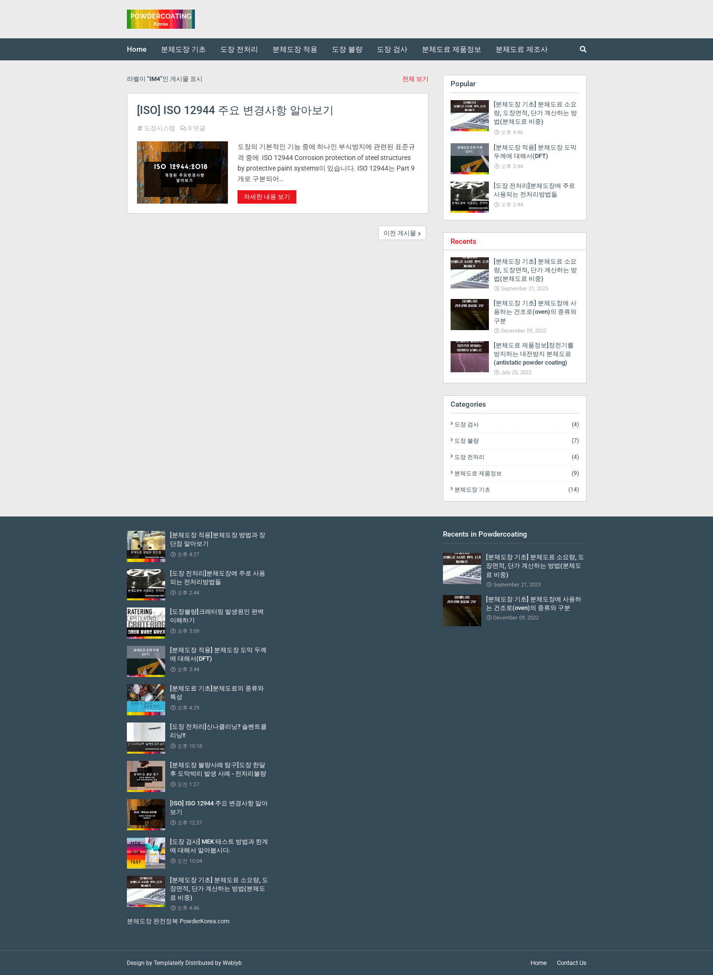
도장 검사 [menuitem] (392, 49)
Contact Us (572, 962)
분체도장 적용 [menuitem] (294, 49)
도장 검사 (516, 424)
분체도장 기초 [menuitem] (183, 49)
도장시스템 (159, 128)
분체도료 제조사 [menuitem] (522, 49)
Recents (463, 241)
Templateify (169, 963)
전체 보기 (415, 78)
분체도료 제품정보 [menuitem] (451, 49)
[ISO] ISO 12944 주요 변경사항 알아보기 (235, 110)
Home (539, 962)
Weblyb (232, 963)
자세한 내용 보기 (267, 196)
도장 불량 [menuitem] (347, 49)
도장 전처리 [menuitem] (239, 49)
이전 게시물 (400, 233)
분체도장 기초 (516, 489)
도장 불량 (516, 440)
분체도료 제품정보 (516, 473)
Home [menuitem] (137, 49)
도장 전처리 (516, 457)
